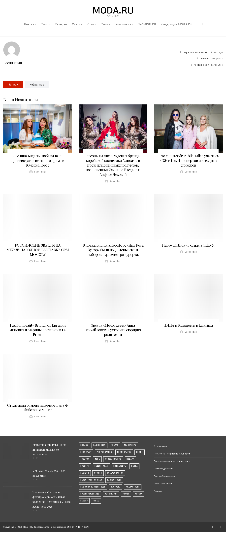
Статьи (77, 24)
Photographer (104, 452)
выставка (116, 487)
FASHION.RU (147, 24)
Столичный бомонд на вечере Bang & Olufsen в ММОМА (37, 407)
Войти (105, 24)
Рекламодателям (163, 468)
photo (139, 452)
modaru (84, 445)
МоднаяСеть (130, 445)
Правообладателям (164, 476)
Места (134, 466)
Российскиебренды (89, 494)
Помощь (158, 491)
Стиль (91, 24)
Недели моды (101, 466)
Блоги (45, 24)
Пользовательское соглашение (172, 461)
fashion (84, 473)
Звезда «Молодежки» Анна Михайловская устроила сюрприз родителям (113, 330)
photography (124, 452)
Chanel (126, 494)
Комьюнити (124, 24)
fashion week (114, 480)
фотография (111, 494)
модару (114, 445)
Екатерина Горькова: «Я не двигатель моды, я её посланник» (49, 449)
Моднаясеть (119, 466)
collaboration (115, 473)
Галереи (61, 24)
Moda (97, 459)
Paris (96, 501)
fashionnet (99, 445)
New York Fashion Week (92, 487)
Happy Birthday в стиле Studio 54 (188, 245)
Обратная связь (163, 483)
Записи (13, 84)
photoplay (86, 452)
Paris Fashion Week (91, 480)
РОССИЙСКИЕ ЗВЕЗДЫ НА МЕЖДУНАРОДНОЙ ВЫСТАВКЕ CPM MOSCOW (37, 250)
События (84, 459)
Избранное (37, 84)
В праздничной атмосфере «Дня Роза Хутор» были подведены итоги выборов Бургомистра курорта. (113, 250)
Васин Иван (12, 62)
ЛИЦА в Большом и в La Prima (188, 325)
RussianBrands (113, 459)
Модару (130, 459)
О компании (160, 446)
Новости (30, 24)
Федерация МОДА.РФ (176, 24)
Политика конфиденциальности (172, 453)
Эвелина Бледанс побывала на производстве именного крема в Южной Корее (37, 160)
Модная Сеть (133, 487)
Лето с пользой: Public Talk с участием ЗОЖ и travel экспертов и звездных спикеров (188, 160)
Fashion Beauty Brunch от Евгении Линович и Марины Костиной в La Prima (38, 330)
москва (138, 494)
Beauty (84, 501)
